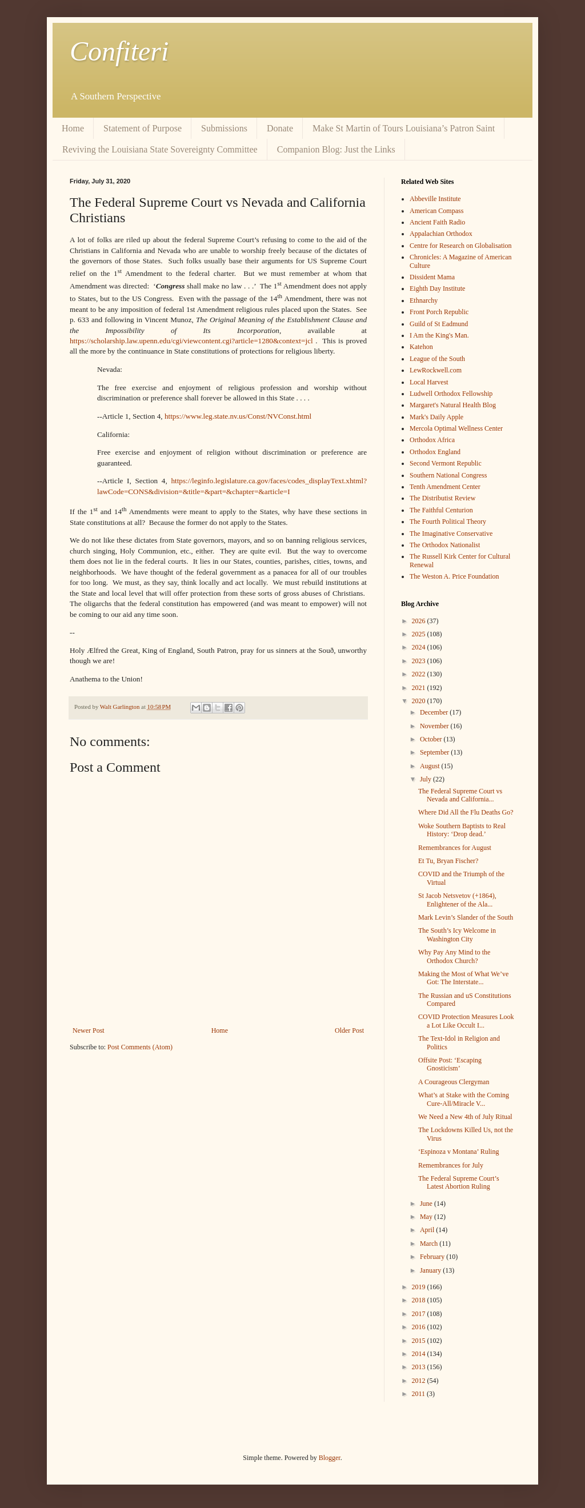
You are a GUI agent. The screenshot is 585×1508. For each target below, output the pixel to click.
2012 (419, 1381)
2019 (419, 1287)
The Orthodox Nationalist (445, 545)
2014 (419, 1354)
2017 (419, 1314)
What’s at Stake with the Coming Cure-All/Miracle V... (463, 1099)
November (435, 726)
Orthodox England (435, 452)
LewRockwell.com (436, 370)
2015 (419, 1341)
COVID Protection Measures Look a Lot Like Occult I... (466, 1021)
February (433, 1257)
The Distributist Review (442, 498)
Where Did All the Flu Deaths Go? (466, 812)
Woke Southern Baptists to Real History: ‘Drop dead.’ (462, 830)
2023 (419, 661)
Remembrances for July (450, 1165)
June (427, 1204)
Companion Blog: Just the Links (336, 149)
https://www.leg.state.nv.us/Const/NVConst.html (238, 416)
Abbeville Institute (435, 199)
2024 (419, 647)
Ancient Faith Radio (437, 222)
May (427, 1217)
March (429, 1244)
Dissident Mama (432, 277)
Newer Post (89, 1030)
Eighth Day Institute (437, 288)
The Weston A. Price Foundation (454, 576)
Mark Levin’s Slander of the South (465, 917)
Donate (280, 128)
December (435, 712)
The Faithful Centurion (441, 510)
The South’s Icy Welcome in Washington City (457, 934)
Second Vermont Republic (446, 463)
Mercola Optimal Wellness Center (456, 428)
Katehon (421, 347)
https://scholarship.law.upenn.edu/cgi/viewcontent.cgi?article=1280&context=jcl (191, 340)
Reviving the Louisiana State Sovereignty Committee (160, 149)
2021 (419, 688)
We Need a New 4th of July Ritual (465, 1117)
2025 (419, 634)
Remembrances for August (454, 848)
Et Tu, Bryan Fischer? (448, 861)
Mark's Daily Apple (436, 417)
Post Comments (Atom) (140, 1047)
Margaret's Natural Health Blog (453, 405)
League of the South (437, 359)
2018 (419, 1300)
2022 (419, 674)
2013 (419, 1367)
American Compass (436, 211)
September (435, 752)
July (426, 779)
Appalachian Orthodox (441, 234)
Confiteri (119, 51)
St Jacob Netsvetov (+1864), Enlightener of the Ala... (457, 900)
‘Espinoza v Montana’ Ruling (458, 1152)
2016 (419, 1327)
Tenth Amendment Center (445, 487)
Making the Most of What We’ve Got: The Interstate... (463, 978)
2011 (419, 1394)
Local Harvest (429, 382)
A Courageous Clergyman (453, 1082)
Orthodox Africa (432, 440)
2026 (419, 621)
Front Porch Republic (439, 312)
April (428, 1230)
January (431, 1270)
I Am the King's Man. (439, 335)
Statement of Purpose (142, 128)
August (431, 766)
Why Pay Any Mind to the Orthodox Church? (454, 956)
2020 (419, 701)
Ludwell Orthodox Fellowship (451, 394)
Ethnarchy (424, 300)
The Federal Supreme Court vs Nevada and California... (460, 795)
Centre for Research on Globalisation (461, 246)
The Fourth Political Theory (448, 522)
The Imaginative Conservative (451, 534)
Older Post (349, 1030)
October (432, 739)
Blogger (329, 1458)
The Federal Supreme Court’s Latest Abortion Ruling (458, 1182)
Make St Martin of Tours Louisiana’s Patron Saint (403, 128)
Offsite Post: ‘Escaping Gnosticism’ (450, 1064)
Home (73, 128)
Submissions (224, 128)
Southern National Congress (448, 475)
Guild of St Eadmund (439, 324)
